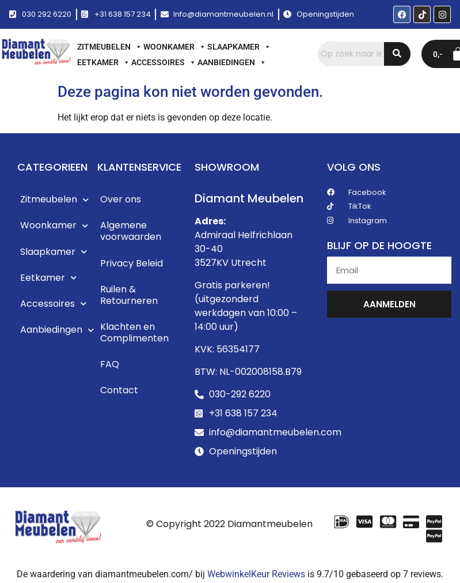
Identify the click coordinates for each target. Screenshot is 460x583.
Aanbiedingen (232, 62)
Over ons (120, 199)
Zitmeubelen (109, 46)
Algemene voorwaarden (130, 232)
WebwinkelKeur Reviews (256, 574)
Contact (119, 393)
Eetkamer (103, 62)
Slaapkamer (239, 46)
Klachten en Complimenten (134, 334)
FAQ (109, 367)
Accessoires (163, 62)
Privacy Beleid (131, 264)
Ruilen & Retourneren (129, 296)
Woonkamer (174, 46)
